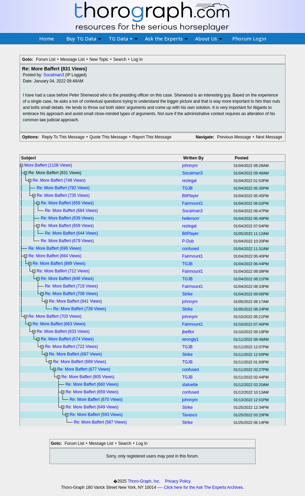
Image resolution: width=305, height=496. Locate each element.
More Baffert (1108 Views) (48, 165)
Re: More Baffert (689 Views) (79, 361)
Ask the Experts (166, 38)
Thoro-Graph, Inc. (144, 481)
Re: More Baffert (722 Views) (71, 346)
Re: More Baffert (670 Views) (96, 399)
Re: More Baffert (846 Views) (67, 278)
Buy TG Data (83, 38)
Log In (137, 59)
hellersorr (190, 218)
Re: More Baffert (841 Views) (75, 301)
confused (190, 248)
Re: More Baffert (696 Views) (55, 248)
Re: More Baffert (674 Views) (67, 339)
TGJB (187, 188)
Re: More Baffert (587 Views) (100, 422)
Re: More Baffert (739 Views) (79, 308)
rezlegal (189, 180)
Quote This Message (109, 137)
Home (46, 38)
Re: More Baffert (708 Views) (71, 293)
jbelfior (188, 331)
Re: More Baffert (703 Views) (55, 316)
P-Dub (188, 241)
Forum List (46, 59)
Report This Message (151, 137)
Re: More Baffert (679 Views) (67, 240)
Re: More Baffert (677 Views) (83, 369)
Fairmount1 (192, 203)
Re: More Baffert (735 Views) (63, 195)
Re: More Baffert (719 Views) (71, 286)
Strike (187, 294)
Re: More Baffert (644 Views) (71, 233)
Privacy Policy (178, 481)
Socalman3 (53, 74)
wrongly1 (190, 339)
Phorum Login (249, 38)
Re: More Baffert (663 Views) (59, 324)
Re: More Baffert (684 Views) (71, 210)
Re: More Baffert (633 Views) (63, 331)
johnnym (189, 165)
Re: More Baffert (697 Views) (75, 354)
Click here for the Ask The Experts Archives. (204, 487)
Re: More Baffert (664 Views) (55, 255)
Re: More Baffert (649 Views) (92, 407)
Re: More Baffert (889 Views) (59, 263)
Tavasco (189, 415)
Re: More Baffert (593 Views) (96, 414)
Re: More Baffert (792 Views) (63, 187)
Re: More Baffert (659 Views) (67, 203)
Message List (72, 59)
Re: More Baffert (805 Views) (87, 376)
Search (119, 59)
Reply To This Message (63, 137)
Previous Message (234, 137)
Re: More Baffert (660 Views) (92, 384)
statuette (190, 384)
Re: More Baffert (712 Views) (63, 271)
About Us (208, 38)
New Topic (98, 59)
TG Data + (123, 38)
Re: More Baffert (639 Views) (67, 218)
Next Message (269, 137)
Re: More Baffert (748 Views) (59, 180)
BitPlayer (190, 195)
